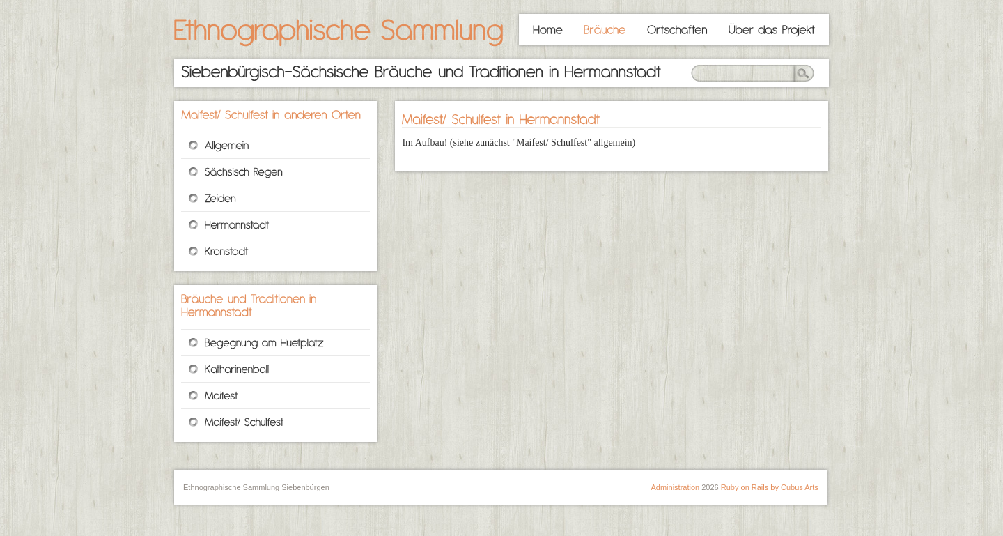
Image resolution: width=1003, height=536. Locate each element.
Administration (675, 487)
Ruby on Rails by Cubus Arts (769, 487)
